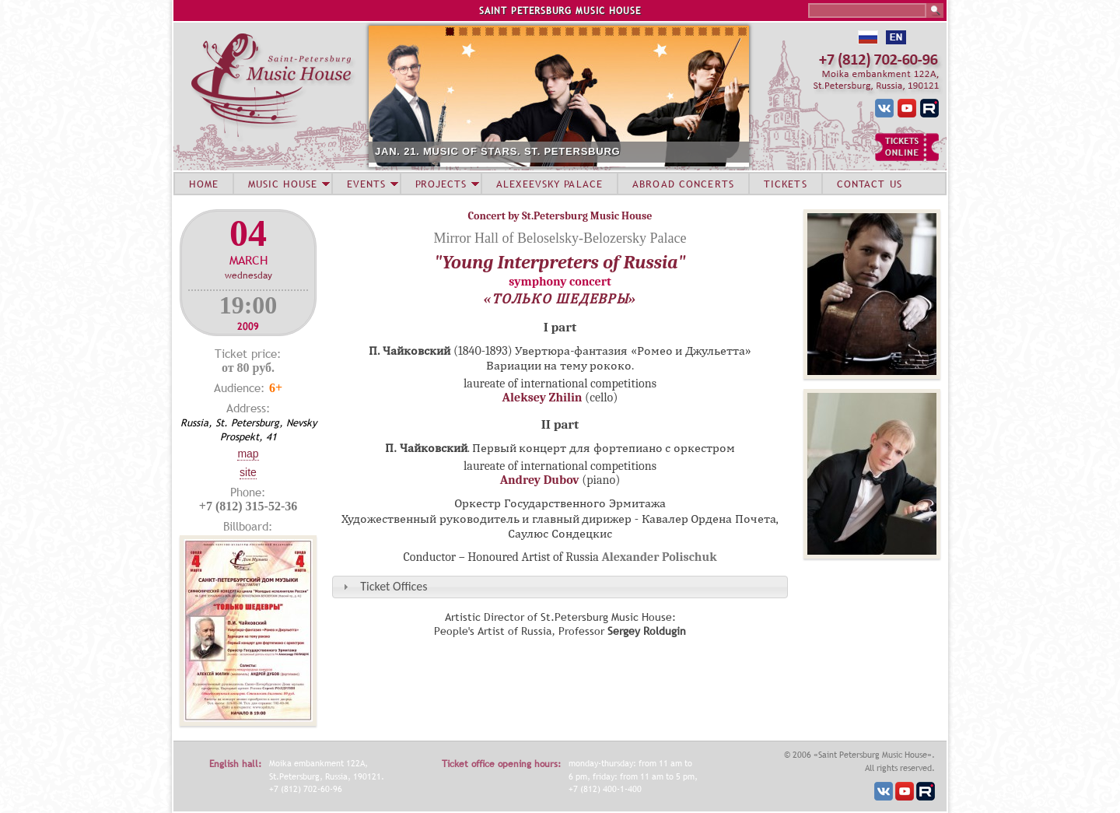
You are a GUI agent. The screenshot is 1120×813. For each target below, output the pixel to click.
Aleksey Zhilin (542, 398)
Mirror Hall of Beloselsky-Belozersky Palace (560, 238)
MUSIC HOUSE (282, 184)
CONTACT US (869, 184)
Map (247, 453)
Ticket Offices (393, 586)
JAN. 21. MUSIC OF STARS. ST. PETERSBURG (498, 151)
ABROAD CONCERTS (683, 184)
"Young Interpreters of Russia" (559, 262)
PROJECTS (441, 184)
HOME (204, 184)
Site (248, 472)
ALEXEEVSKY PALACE (549, 184)
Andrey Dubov (539, 480)
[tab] (560, 587)
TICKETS (785, 184)
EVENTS (366, 184)
